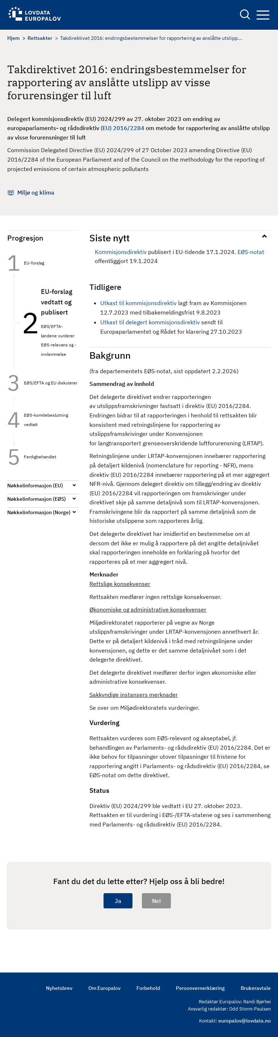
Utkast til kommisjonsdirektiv (138, 303)
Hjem (13, 38)
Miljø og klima (35, 192)
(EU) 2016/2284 (122, 128)
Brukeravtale (256, 988)
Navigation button (263, 15)
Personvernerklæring (200, 988)
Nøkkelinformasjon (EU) (35, 485)
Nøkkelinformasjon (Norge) (39, 512)
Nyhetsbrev (59, 988)
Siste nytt (109, 238)
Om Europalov (104, 988)
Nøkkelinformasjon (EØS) (36, 499)
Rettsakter (40, 38)
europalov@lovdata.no (244, 1020)
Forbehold (148, 988)
